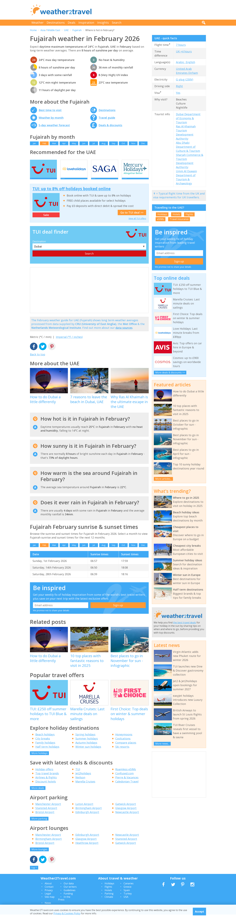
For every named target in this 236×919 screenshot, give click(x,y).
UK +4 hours (184, 51)
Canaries (129, 888)
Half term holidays (47, 751)
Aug (103, 143)
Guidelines (69, 894)
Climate (109, 901)
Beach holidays (45, 739)
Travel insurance (179, 219)
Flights (189, 214)
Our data (69, 888)
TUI (77, 774)
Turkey (128, 898)
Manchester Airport (48, 808)
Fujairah (77, 30)
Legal (48, 898)
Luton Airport (84, 808)
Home (33, 30)
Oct (123, 143)
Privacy (49, 894)
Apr (64, 143)
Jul (94, 143)
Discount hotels (45, 786)
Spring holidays (85, 739)
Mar (54, 143)
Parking (109, 898)
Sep (113, 143)
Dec (143, 143)
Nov (133, 143)
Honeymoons (123, 739)
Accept (199, 911)
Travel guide (107, 117)
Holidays (162, 214)
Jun (83, 143)
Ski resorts (122, 751)
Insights (103, 23)
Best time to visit (50, 110)
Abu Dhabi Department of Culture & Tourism (188, 147)
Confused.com (124, 778)
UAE (66, 30)
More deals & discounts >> (170, 372)
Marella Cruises (85, 786)
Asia (42, 30)
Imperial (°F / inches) (69, 341)
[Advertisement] (151, 10)
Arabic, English (185, 62)
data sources (123, 332)
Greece (127, 891)
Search (116, 23)
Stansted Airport (46, 812)
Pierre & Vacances (126, 782)
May (74, 143)
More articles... (163, 478)
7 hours (181, 45)
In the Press (64, 903)
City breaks (42, 743)
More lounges (39, 854)
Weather (37, 23)
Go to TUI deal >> (131, 217)
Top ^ (34, 872)
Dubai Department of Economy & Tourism (188, 118)
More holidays (39, 757)
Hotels (176, 214)
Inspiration (86, 23)
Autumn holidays (86, 747)
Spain (127, 894)
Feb (44, 143)
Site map (49, 901)
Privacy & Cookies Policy (66, 913)
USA (126, 901)
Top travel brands (47, 778)
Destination (39, 246)
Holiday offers (44, 774)
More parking (39, 823)
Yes (178, 93)
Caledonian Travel (126, 786)
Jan (34, 143)
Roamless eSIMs (125, 774)
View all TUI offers (137, 223)
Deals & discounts (110, 125)
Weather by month (51, 117)
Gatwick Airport (125, 808)
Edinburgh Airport (87, 816)
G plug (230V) (184, 79)
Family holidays (45, 747)
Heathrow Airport (86, 847)
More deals (37, 792)
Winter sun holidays (88, 751)
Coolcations (122, 743)
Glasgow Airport (126, 812)
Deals (71, 23)
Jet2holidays (83, 778)
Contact (49, 891)
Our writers (70, 891)
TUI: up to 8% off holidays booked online (72, 193)
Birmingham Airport (88, 812)
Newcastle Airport (127, 816)
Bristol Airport (44, 816)
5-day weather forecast (54, 125)
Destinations (56, 23)
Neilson (80, 782)
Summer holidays (86, 743)
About (48, 888)
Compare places (125, 747)
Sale (46, 219)
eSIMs (160, 219)
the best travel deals (184, 622)
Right (179, 86)
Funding (68, 898)
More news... (162, 743)
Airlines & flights (46, 782)
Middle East (53, 30)
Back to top (37, 359)
